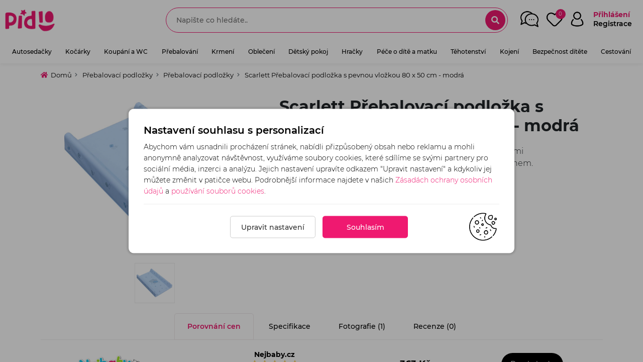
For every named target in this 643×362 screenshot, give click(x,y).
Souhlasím (365, 227)
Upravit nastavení (272, 227)
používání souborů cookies (217, 191)
